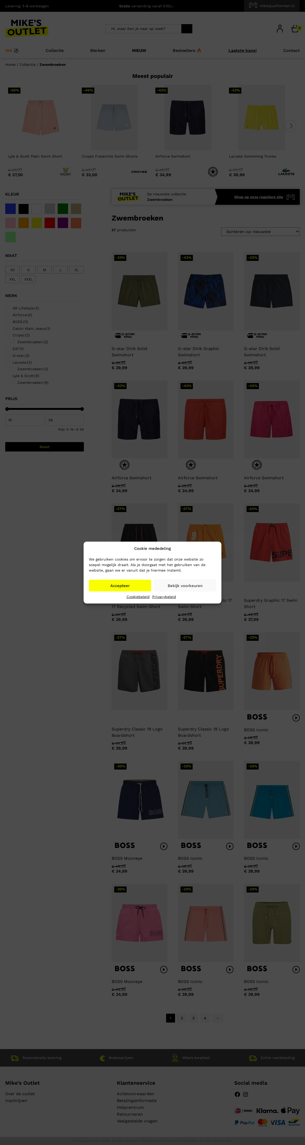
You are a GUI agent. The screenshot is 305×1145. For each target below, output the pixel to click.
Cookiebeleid (138, 597)
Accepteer (120, 585)
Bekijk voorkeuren (185, 585)
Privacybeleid (164, 597)
